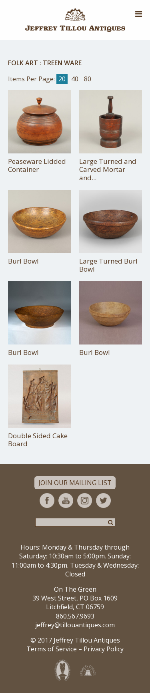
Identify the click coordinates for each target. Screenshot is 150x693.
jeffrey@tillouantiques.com (75, 624)
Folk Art (23, 62)
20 (62, 79)
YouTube (65, 500)
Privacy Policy (104, 649)
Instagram (84, 500)
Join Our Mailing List (75, 482)
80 (87, 79)
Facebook (47, 500)
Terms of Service (51, 649)
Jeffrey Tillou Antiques (75, 20)
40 (74, 79)
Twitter (103, 500)
